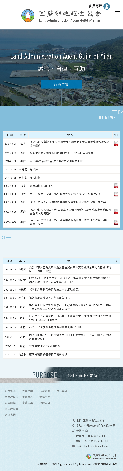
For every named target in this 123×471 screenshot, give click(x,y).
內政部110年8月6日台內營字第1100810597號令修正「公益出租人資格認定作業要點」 (70, 335)
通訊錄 (34, 168)
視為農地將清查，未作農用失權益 (49, 296)
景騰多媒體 (99, 463)
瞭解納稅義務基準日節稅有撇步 (48, 353)
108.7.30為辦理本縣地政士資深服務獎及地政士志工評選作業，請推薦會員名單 (69, 221)
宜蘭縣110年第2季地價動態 (45, 345)
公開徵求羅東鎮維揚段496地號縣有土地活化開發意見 (62, 152)
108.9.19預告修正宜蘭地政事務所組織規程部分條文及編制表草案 (68, 201)
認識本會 (61, 86)
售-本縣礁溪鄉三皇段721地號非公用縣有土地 (56, 160)
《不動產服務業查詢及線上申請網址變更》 (55, 288)
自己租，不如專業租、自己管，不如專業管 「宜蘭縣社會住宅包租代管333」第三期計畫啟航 (70, 317)
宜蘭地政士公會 (46, 463)
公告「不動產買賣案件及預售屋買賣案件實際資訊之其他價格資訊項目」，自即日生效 (70, 268)
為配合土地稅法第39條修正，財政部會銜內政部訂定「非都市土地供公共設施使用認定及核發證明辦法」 (70, 306)
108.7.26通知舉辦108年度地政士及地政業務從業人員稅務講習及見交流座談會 (69, 142)
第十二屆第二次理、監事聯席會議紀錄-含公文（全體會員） (66, 193)
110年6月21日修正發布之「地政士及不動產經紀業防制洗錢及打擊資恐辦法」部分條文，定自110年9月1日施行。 (70, 279)
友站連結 (35, 176)
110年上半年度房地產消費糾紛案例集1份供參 (55, 326)
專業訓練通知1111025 (41, 184)
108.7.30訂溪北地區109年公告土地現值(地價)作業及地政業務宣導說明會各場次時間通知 (70, 210)
